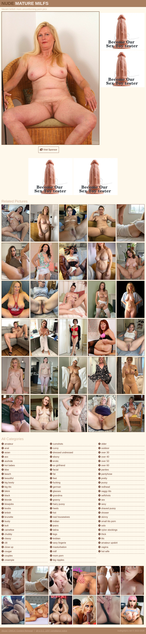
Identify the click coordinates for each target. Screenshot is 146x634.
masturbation (58, 547)
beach (6, 474)
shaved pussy (107, 508)
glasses (55, 491)
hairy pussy (57, 504)
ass (4, 457)
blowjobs (7, 504)
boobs (6, 508)
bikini (5, 491)
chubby (6, 534)
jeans (54, 525)
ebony (54, 457)
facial (54, 469)
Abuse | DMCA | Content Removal (17, 631)
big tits (6, 487)
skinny (103, 517)
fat (52, 474)
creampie (7, 560)
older (102, 444)
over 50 (103, 461)
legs (53, 534)
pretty (102, 478)
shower (103, 512)
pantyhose (105, 474)
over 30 (103, 452)
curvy (54, 448)
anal (5, 448)
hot (53, 512)
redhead (104, 487)
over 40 (103, 457)
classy (6, 538)
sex (101, 500)
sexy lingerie (58, 543)
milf (53, 551)
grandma (56, 495)
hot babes (8, 465)
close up (7, 547)
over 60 (103, 465)
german (55, 487)
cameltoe (7, 530)
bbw (5, 469)
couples (7, 555)
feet (53, 478)
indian (54, 521)
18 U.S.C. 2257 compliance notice (51, 631)
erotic (54, 461)
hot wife (103, 551)
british (6, 512)
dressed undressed (61, 452)
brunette (7, 517)
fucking (55, 482)
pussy (102, 482)
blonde (6, 500)
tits (101, 538)
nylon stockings (107, 530)
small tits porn (107, 521)
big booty (7, 482)
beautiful (7, 478)
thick (102, 534)
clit (4, 543)
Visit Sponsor (48, 149)
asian (5, 452)
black (5, 495)
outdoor (103, 448)
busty (5, 521)
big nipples (57, 560)
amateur (7, 444)
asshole (7, 461)
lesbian (55, 538)
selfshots (104, 495)
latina (54, 530)
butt (4, 525)
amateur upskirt (108, 543)
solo (102, 525)
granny (55, 500)
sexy (102, 504)
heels (54, 508)
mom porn (56, 555)
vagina (103, 547)
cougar (6, 551)
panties (103, 469)
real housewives (60, 517)
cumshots (56, 444)
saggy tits (104, 491)
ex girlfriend (57, 465)
